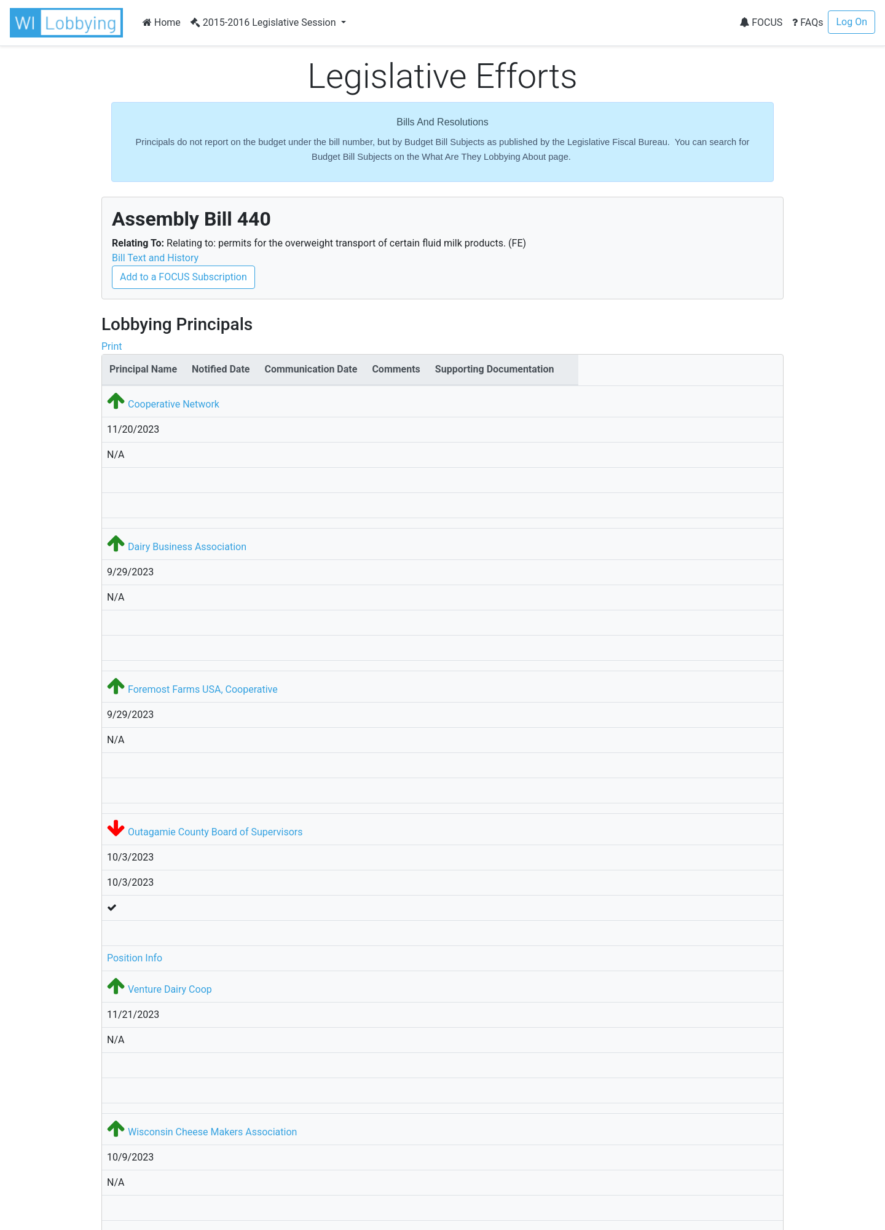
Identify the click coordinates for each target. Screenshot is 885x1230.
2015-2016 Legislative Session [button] (265, 22)
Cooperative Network (173, 404)
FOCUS (760, 22)
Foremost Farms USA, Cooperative (203, 689)
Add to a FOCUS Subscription (183, 277)
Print (111, 346)
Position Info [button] (134, 958)
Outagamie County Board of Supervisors (215, 832)
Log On (851, 22)
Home (162, 22)
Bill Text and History (155, 258)
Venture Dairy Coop (170, 989)
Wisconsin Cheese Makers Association (212, 1132)
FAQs (807, 22)
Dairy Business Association (187, 547)
